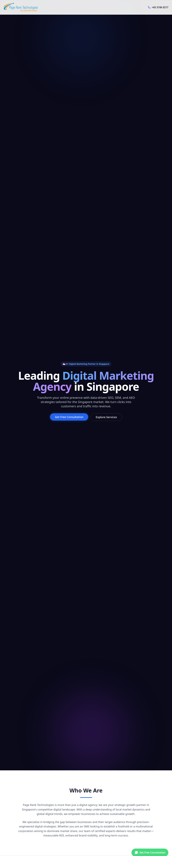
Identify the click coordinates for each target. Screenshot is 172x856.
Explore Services (106, 417)
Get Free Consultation (69, 417)
